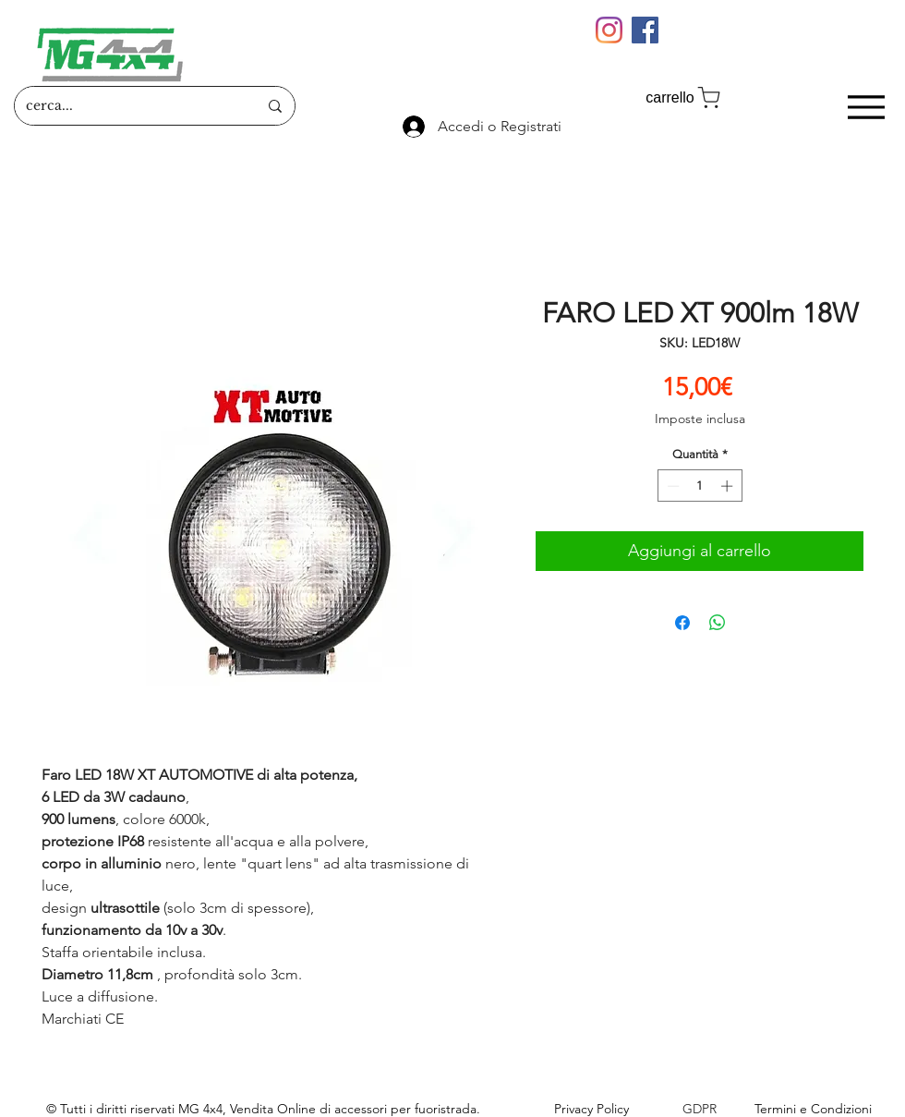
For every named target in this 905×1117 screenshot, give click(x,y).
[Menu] (866, 107)
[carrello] (684, 97)
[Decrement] (671, 486)
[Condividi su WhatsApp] (717, 623)
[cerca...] (128, 106)
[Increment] (729, 486)
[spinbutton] (700, 486)
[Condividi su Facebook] (682, 623)
